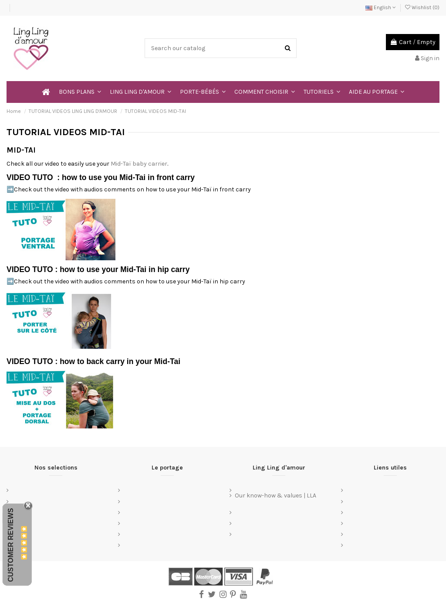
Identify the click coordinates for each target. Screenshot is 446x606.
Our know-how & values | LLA (275, 495)
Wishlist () (422, 7)
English (380, 7)
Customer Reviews (10, 545)
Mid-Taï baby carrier (139, 163)
